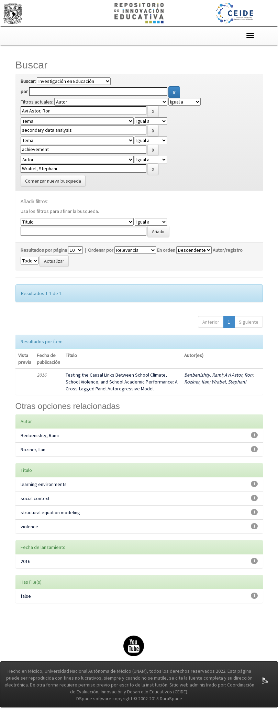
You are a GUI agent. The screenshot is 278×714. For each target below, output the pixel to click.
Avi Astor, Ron (238, 375)
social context (35, 498)
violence (29, 526)
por (24, 91)
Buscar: (28, 81)
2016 (25, 561)
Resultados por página (44, 250)
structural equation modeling (50, 512)
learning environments (44, 484)
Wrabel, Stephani (228, 382)
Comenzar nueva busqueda (53, 181)
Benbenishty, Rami (203, 375)
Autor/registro (228, 250)
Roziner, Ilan (196, 382)
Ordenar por (100, 250)
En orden (166, 250)
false (26, 596)
